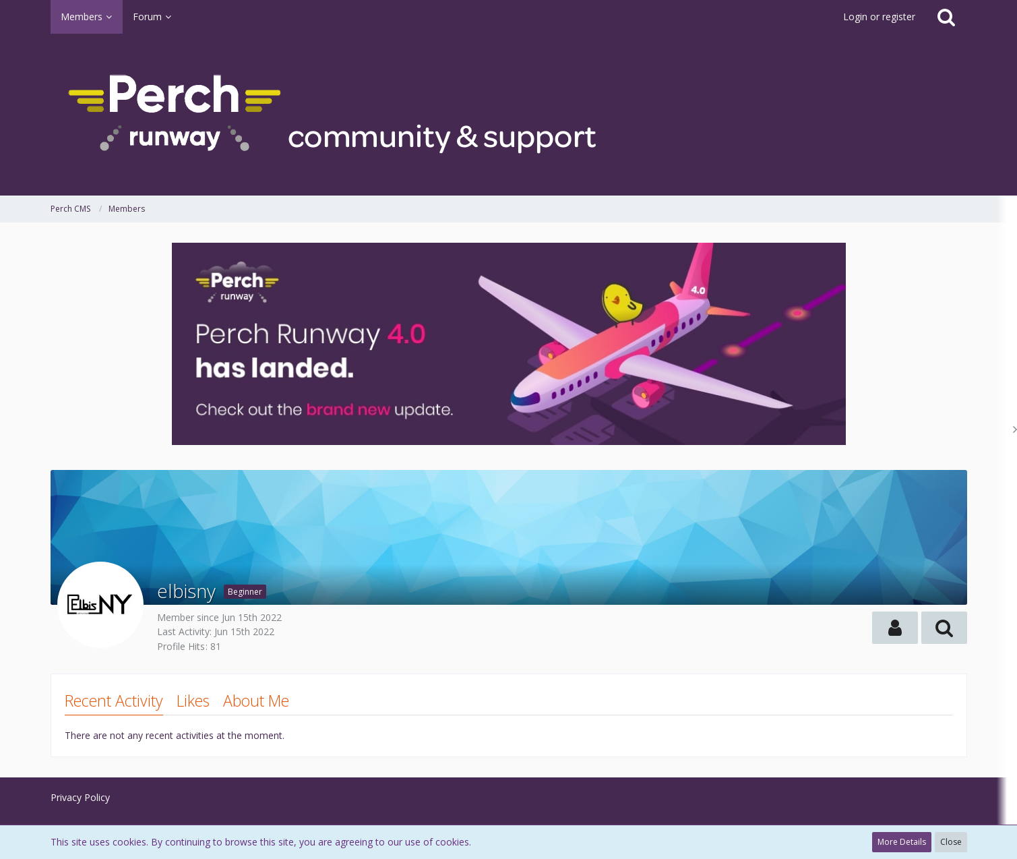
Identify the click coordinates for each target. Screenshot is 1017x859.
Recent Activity (114, 700)
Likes (193, 700)
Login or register (879, 16)
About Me (256, 700)
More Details (901, 842)
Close (951, 842)
